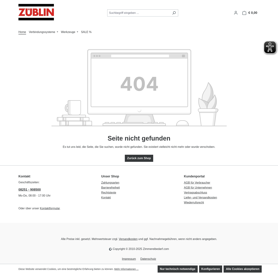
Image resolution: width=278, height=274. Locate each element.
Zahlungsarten (110, 182)
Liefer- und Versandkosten (200, 197)
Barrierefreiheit (110, 187)
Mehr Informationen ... (126, 269)
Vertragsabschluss (195, 192)
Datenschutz (148, 258)
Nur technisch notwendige (177, 268)
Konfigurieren (210, 268)
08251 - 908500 (29, 189)
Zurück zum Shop (139, 158)
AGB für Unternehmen (198, 187)
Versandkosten (128, 239)
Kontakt (106, 197)
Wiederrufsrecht (194, 202)
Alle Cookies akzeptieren (242, 268)
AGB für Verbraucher (197, 182)
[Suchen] (174, 12)
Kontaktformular (50, 208)
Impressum (129, 258)
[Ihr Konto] (236, 12)
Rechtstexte (108, 192)
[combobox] (138, 12)
